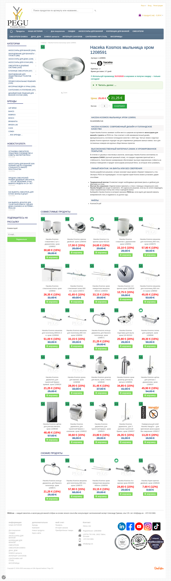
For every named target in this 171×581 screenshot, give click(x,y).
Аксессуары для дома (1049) (20, 59)
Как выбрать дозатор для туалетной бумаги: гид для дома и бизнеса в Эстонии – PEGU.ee (22, 206)
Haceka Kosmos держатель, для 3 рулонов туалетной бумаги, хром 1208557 (126, 427)
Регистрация (158, 6)
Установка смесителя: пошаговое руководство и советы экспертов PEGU (22, 154)
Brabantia (13, 121)
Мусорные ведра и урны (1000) (21, 86)
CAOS (10, 128)
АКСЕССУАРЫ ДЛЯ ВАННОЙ (90, 31)
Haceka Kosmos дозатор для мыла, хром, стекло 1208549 (101, 379)
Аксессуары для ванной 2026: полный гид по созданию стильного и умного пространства (22, 167)
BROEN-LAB (13, 125)
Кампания (35, 528)
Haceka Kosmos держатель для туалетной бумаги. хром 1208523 (101, 427)
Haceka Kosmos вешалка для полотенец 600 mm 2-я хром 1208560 (150, 288)
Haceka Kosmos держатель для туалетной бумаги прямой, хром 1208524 (52, 380)
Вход (149, 6)
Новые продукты (38, 530)
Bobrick (12, 115)
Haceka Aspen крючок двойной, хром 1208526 (150, 482)
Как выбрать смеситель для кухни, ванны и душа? (22, 193)
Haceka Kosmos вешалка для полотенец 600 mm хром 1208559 (77, 332)
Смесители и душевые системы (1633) (18, 66)
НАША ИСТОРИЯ (35, 31)
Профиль (58, 525)
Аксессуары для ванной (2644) (21, 50)
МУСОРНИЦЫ (116, 37)
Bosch (11, 118)
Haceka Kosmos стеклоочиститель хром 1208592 (52, 288)
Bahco (11, 111)
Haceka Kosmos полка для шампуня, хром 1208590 (150, 332)
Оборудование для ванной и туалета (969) (21, 55)
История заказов (61, 528)
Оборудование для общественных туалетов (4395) (19, 76)
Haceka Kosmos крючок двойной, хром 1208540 (76, 240)
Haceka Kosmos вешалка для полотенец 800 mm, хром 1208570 (150, 241)
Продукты (20, 31)
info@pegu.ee (139, 513)
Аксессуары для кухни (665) (20, 62)
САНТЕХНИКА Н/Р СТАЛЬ (96, 37)
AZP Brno (12, 108)
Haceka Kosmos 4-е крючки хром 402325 (101, 240)
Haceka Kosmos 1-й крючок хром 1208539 (125, 287)
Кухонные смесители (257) (20, 71)
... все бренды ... (15, 135)
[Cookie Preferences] (3, 577)
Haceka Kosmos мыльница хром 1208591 (62, 42)
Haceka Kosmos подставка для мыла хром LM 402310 (125, 332)
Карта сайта (36, 533)
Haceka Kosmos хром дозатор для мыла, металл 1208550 (125, 379)
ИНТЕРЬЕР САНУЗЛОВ (72, 37)
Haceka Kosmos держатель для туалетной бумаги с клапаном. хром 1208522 (77, 427)
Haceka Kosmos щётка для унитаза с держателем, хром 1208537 (150, 380)
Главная (43, 42)
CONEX (11, 131)
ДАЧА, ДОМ (36, 37)
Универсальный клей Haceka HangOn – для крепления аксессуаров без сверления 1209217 (150, 427)
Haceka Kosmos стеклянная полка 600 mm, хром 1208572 (76, 288)
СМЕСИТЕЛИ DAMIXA (18, 37)
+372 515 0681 (88, 539)
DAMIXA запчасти (51, 37)
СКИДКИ (71, 31)
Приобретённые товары (64, 530)
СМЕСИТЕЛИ (138, 31)
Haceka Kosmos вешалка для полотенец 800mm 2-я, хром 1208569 (52, 332)
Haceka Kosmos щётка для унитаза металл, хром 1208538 (52, 426)
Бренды (35, 525)
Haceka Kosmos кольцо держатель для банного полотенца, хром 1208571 (101, 334)
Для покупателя (58, 31)
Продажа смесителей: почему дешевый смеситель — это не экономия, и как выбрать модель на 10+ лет (22, 181)
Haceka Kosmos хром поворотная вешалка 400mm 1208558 (101, 288)
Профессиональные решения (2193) (21, 82)
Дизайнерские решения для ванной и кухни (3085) (21, 94)
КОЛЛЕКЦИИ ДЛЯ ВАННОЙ (117, 31)
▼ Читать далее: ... (105, 85)
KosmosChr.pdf (95, 204)
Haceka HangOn (96, 188)
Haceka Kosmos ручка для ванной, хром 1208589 (76, 379)
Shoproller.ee (159, 568)
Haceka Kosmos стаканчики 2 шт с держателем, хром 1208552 (52, 242)
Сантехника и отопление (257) (22, 90)
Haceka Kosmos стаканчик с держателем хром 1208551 (125, 241)
